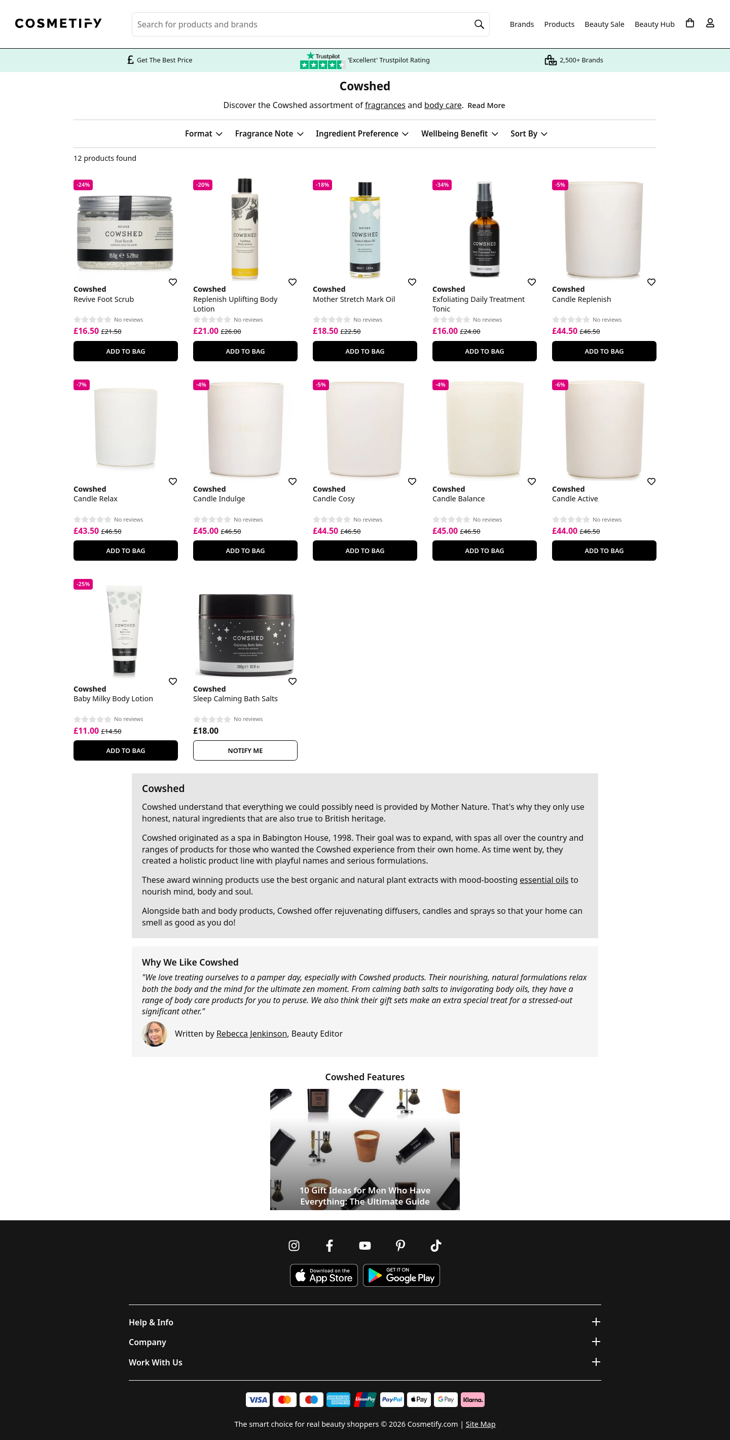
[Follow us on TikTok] (436, 1246)
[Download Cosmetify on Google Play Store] (401, 1275)
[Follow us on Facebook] (329, 1246)
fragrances (385, 105)
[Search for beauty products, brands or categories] (311, 24)
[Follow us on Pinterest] (400, 1246)
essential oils (544, 879)
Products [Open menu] (559, 24)
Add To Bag (125, 351)
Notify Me (245, 750)
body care (443, 105)
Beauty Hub (655, 24)
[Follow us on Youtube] (365, 1246)
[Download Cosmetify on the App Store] (324, 1275)
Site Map (481, 1424)
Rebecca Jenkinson (251, 1033)
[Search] (479, 24)
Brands (522, 24)
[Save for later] (166, 276)
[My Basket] (690, 23)
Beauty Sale (605, 24)
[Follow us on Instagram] (294, 1246)
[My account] (710, 23)
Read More (486, 105)
